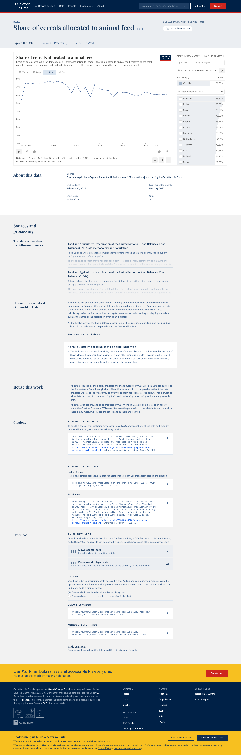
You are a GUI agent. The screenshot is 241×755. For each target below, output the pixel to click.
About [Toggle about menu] (102, 6)
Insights (72, 6)
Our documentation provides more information (108, 590)
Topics (126, 701)
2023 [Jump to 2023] (167, 151)
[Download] (155, 160)
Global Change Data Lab (60, 696)
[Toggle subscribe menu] (199, 6)
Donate (218, 6)
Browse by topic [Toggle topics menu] (45, 6)
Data (61, 6)
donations (57, 741)
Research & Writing (205, 701)
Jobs (161, 723)
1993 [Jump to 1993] (27, 151)
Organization (165, 706)
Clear (221, 77)
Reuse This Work (84, 43)
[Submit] (185, 6)
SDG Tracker (129, 730)
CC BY (60, 161)
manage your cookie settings (127, 748)
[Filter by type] (201, 91)
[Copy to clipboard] (163, 438)
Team (161, 718)
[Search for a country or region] (201, 62)
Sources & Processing (54, 43)
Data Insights (202, 706)
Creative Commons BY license (96, 408)
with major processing (147, 177)
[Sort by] (197, 70)
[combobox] (164, 6)
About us (163, 701)
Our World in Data (23, 6)
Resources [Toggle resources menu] (86, 6)
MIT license (23, 707)
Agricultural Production (178, 28)
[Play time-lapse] (19, 151)
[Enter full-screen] (168, 160)
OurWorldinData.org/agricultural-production (36, 161)
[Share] (161, 160)
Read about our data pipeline (84, 334)
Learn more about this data (104, 158)
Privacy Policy (104, 748)
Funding (163, 712)
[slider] (34, 151)
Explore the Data (23, 43)
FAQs (45, 710)
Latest (126, 724)
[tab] (23, 72)
